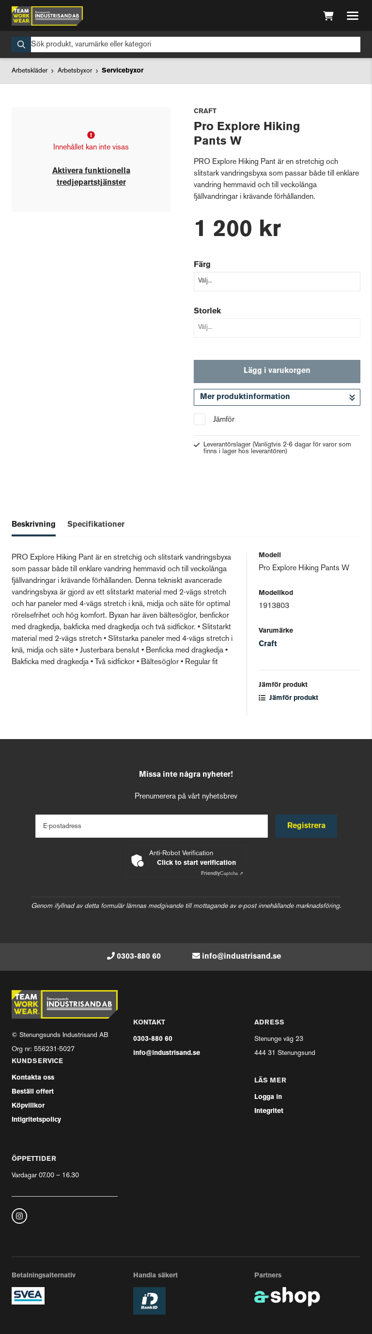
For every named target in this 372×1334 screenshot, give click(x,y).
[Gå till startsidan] (47, 16)
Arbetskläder (29, 71)
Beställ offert (33, 1092)
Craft (268, 644)
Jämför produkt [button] (288, 698)
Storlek (207, 311)
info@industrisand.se (241, 956)
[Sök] (186, 44)
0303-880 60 (139, 956)
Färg (202, 265)
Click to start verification (196, 863)
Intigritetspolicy (36, 1120)
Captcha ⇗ (222, 874)
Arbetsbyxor (75, 71)
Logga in (268, 1097)
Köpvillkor (28, 1106)
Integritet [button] (268, 1111)
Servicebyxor (122, 71)
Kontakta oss (33, 1078)
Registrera (306, 826)
